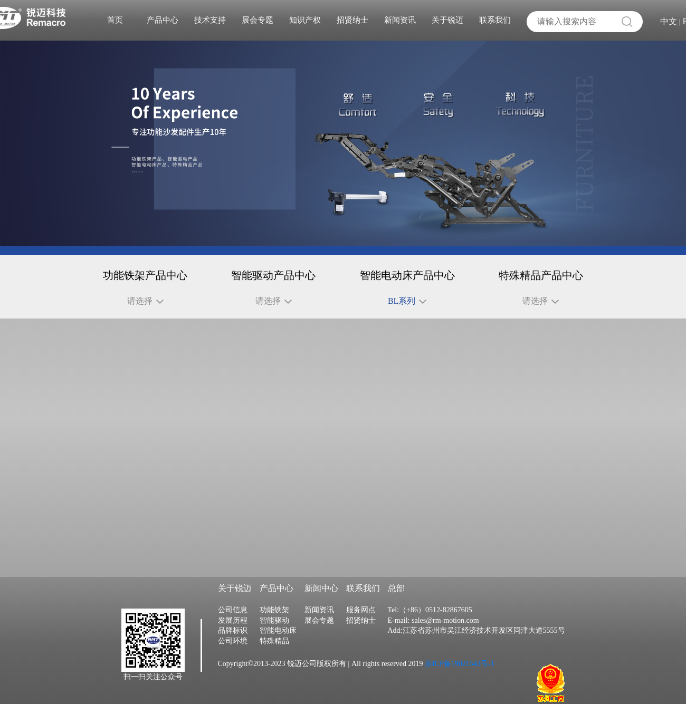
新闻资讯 (400, 20)
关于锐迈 (447, 20)
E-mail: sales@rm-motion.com (433, 636)
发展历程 (232, 636)
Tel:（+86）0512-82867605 (430, 626)
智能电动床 (278, 646)
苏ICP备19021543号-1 (458, 679)
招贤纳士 (352, 20)
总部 (396, 603)
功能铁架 (274, 626)
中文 (668, 21)
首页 (115, 20)
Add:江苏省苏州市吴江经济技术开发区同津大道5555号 (476, 646)
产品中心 (162, 20)
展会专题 (257, 20)
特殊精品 (274, 656)
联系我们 (495, 20)
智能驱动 (274, 636)
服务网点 (361, 626)
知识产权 (305, 20)
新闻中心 (321, 603)
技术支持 (210, 20)
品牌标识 (232, 646)
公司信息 (232, 626)
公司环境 (232, 656)
